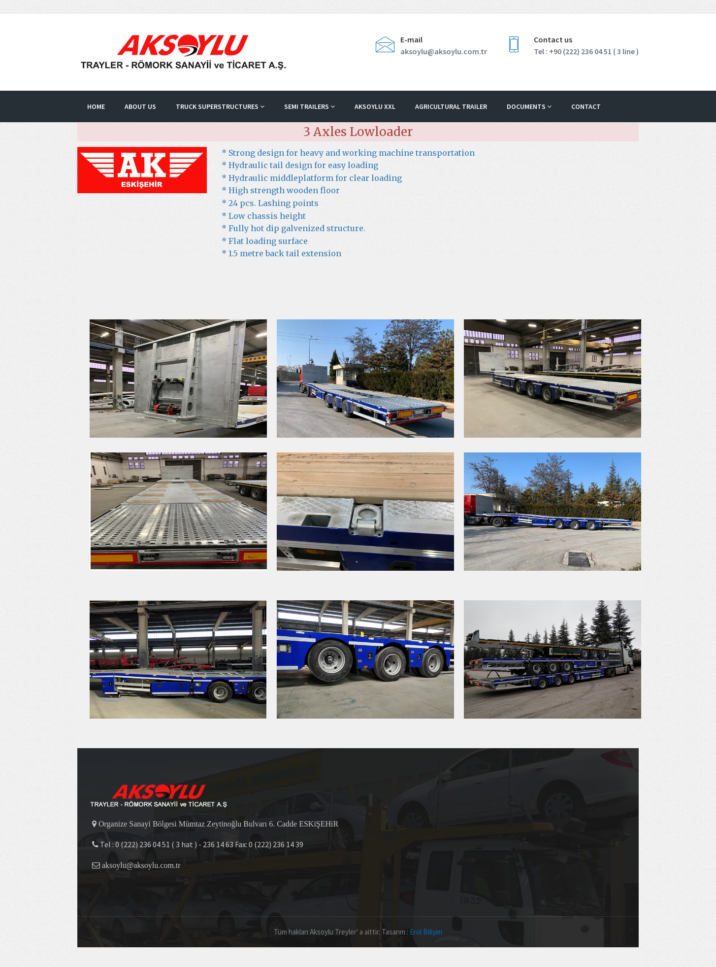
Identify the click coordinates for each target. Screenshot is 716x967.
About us (140, 106)
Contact (586, 106)
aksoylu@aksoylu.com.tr (443, 51)
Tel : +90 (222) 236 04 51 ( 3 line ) (586, 51)
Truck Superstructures (220, 106)
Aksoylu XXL (375, 106)
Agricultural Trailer (451, 106)
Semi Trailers (309, 106)
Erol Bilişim (426, 931)
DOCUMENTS (529, 106)
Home (96, 106)
